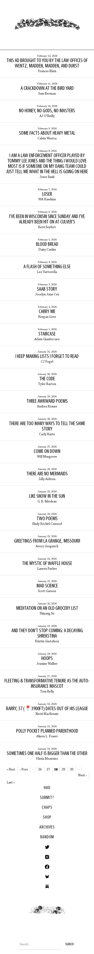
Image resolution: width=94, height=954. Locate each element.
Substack (47, 886)
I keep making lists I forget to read (47, 356)
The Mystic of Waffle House (47, 563)
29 (63, 769)
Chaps (47, 807)
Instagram (47, 857)
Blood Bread (47, 244)
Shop (47, 817)
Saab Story (47, 289)
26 (40, 769)
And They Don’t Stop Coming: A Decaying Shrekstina (47, 633)
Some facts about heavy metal (47, 133)
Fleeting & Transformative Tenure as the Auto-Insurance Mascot (47, 683)
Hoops (47, 658)
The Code (47, 379)
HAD (47, 788)
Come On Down (47, 451)
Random (47, 837)
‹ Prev (24, 769)
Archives (47, 827)
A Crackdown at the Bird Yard (47, 88)
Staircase (47, 334)
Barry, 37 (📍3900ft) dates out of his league (47, 709)
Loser (47, 194)
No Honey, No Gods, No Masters (47, 111)
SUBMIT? (47, 798)
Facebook (47, 867)
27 (48, 769)
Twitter (47, 847)
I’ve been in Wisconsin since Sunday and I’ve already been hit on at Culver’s (47, 219)
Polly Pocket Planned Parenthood (47, 731)
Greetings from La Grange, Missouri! (47, 541)
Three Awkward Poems (47, 401)
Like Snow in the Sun (47, 496)
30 (71, 769)
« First (11, 769)
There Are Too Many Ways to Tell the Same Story (47, 426)
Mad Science (47, 586)
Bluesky (47, 876)
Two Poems (47, 518)
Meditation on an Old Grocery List (47, 608)
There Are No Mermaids (47, 474)
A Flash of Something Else (47, 267)
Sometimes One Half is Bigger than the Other (47, 753)
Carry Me (47, 311)
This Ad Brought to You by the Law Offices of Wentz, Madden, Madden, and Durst (47, 63)
